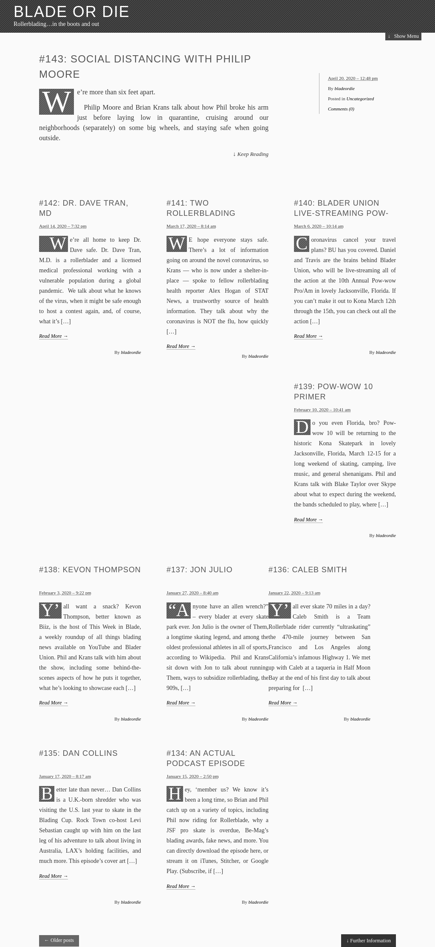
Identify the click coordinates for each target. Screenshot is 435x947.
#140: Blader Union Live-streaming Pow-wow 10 (341, 213)
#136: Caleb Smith (307, 569)
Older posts (59, 940)
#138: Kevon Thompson (90, 569)
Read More (53, 336)
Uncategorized (360, 98)
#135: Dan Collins (78, 753)
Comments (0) (341, 108)
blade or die (72, 11)
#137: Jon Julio (200, 569)
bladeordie (345, 88)
